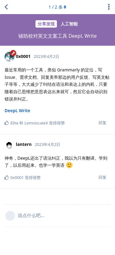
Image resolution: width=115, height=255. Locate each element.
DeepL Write (17, 110)
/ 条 (58, 7)
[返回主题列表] (6, 7)
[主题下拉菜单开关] (109, 7)
